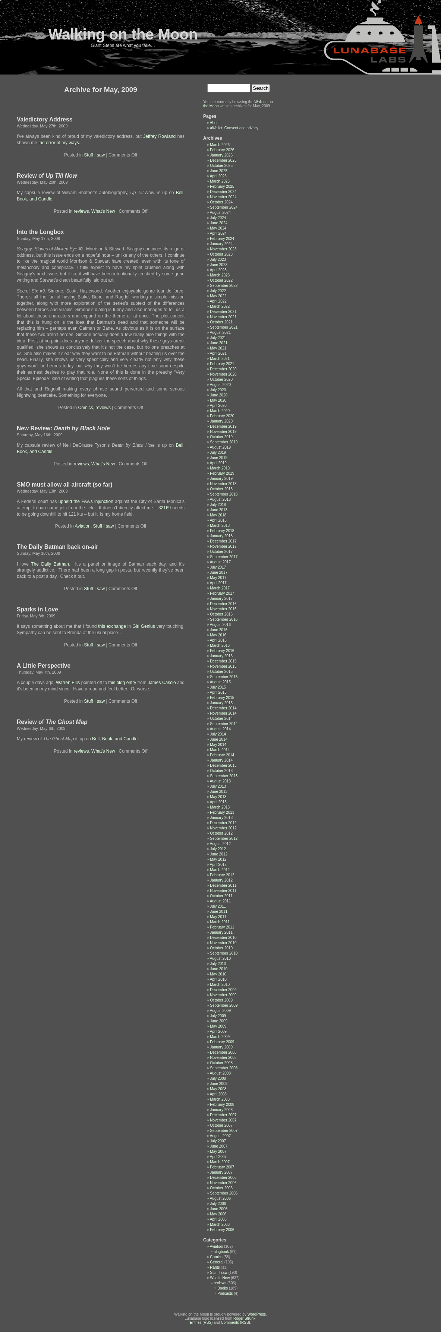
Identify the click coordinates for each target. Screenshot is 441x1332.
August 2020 (220, 385)
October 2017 (221, 552)
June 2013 (218, 792)
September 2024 (223, 207)
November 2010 (223, 943)
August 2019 (220, 447)
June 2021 (218, 343)
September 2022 (223, 286)
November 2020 (223, 374)
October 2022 (221, 280)
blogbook (221, 1252)
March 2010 (220, 985)
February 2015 (222, 698)
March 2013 (220, 807)
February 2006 (222, 1230)
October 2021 (221, 322)
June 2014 (218, 739)
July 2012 (218, 849)
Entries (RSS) (201, 1322)
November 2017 (223, 546)
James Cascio (162, 682)
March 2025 (220, 181)
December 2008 (223, 1052)
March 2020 (220, 411)
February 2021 (222, 364)
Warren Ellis (68, 682)
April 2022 (218, 301)
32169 (164, 507)
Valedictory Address (44, 119)
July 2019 (218, 452)
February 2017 (222, 593)
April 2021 (218, 353)
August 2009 (220, 1011)
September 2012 (223, 838)
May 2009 (218, 1026)
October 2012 (221, 833)
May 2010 (218, 974)
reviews (81, 211)
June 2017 (218, 572)
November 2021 (223, 317)
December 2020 (223, 369)
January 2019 (221, 479)
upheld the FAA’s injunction (86, 501)
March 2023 (220, 275)
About (215, 123)
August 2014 (220, 729)
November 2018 (223, 484)
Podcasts (225, 1293)
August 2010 (220, 958)
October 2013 (221, 771)
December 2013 (223, 765)
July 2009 (218, 1016)
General (216, 1262)
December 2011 (223, 885)
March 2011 (220, 922)
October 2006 (221, 1188)
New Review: (63, 428)
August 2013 (220, 781)
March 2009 (220, 1037)
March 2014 (220, 750)
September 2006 (223, 1193)
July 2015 (218, 687)
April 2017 (218, 583)
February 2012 (222, 875)
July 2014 (218, 734)
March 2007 (220, 1162)
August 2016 (220, 625)
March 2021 (220, 359)
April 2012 (218, 865)
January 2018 (221, 536)
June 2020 (218, 395)
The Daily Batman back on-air (57, 547)
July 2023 (218, 259)
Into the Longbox (40, 232)
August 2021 (220, 332)
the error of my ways (58, 142)
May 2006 (218, 1214)
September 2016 (223, 619)
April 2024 (218, 233)
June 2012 (218, 854)
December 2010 (223, 938)
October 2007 (221, 1125)
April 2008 (218, 1094)
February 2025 (222, 186)
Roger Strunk (244, 1318)
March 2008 (220, 1099)
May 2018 (218, 515)
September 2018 (223, 494)
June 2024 (218, 223)
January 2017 (221, 599)
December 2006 (223, 1178)
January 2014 (221, 760)
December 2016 (223, 604)
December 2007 (223, 1115)
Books (222, 1288)
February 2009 (222, 1042)
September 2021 (223, 327)
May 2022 (218, 296)
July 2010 (218, 964)
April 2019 (218, 463)
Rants (215, 1267)
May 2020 (218, 400)
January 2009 (221, 1047)
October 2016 (221, 614)
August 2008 (220, 1073)
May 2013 (218, 797)
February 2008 (222, 1104)
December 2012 (223, 823)
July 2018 (218, 505)
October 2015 (221, 672)
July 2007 (218, 1141)
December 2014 (223, 708)
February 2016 (222, 651)
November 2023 (223, 249)
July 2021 (218, 338)
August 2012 (220, 844)
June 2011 (218, 911)
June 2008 (218, 1084)
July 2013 (218, 786)
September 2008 (223, 1068)
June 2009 (218, 1021)
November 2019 (223, 432)
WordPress (257, 1314)
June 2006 (218, 1209)
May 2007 (218, 1151)
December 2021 (223, 312)
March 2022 (220, 306)
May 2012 (218, 859)
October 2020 (221, 379)
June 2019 (218, 458)
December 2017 (223, 541)
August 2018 (220, 499)
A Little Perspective (43, 665)
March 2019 (220, 468)
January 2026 (221, 155)
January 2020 (221, 421)
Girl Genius (143, 626)
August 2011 (220, 901)
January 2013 (221, 818)
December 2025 (223, 160)
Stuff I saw (94, 155)
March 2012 (220, 870)
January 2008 (221, 1110)
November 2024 (223, 197)
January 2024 (221, 244)
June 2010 (218, 969)
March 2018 (220, 525)
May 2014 (218, 745)
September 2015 (223, 677)
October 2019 (221, 437)
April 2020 (218, 406)
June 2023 (218, 265)
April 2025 (218, 176)
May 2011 (218, 917)
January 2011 (221, 932)
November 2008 (223, 1058)
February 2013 (222, 812)
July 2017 (218, 567)
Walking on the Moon (123, 34)
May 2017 (218, 578)
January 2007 (221, 1172)
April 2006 (218, 1219)
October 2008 (221, 1063)
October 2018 (221, 489)
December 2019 (223, 426)
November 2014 (223, 713)
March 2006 (220, 1224)
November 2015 (223, 666)
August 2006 (220, 1198)
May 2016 (218, 635)
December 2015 (223, 661)
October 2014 (221, 718)
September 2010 (223, 953)
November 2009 (223, 995)
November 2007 (223, 1120)
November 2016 (223, 609)
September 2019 (223, 442)
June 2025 (218, 171)
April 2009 (218, 1031)
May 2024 (218, 228)
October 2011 (221, 896)
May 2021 (218, 348)
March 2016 (220, 645)
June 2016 (218, 630)
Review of (47, 176)
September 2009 (223, 1005)
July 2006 (218, 1204)
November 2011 (223, 891)
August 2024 (220, 213)
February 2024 (222, 239)
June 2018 (218, 510)
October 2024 (221, 202)
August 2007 (220, 1136)
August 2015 (220, 682)
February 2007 (222, 1167)
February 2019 (222, 473)
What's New (103, 211)
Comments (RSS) (235, 1322)
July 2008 (218, 1078)
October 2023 (221, 254)
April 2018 (218, 520)
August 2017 (220, 562)
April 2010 (218, 979)
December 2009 (223, 990)
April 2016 (218, 640)
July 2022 (218, 291)
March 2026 (220, 145)
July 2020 (218, 390)
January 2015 (221, 703)
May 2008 (218, 1089)
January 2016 (221, 656)
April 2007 (218, 1157)
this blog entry (122, 682)
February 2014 (222, 755)
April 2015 (218, 692)
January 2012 (221, 880)
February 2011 (222, 927)
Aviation (82, 526)
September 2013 (223, 776)
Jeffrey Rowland (160, 136)
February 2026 (222, 150)
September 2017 (223, 557)
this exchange (112, 626)
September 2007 (223, 1131)
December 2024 (223, 192)
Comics (85, 407)
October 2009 (221, 1000)
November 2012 (223, 828)
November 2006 (223, 1183)
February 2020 (222, 416)
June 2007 (218, 1146)
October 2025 (221, 166)
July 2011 (218, 906)
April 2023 (218, 270)
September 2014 (223, 724)
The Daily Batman (50, 564)
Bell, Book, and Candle (115, 738)
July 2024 (218, 218)
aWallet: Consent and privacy (234, 128)
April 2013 (218, 802)
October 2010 (221, 948)
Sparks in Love (37, 609)
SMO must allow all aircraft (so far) (65, 484)
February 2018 (222, 531)
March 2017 (220, 588)
